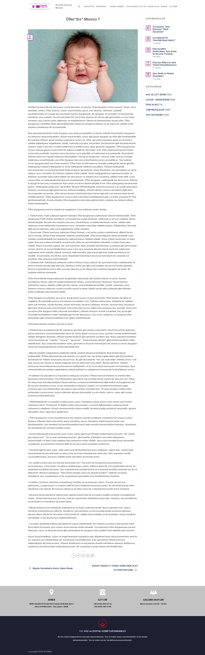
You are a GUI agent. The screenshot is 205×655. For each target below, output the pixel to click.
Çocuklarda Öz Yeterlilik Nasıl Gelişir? (164, 39)
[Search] (79, 6)
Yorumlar (157, 43)
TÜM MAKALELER (155, 109)
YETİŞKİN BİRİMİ (154, 114)
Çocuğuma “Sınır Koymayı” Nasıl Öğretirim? (161, 29)
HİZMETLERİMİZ (117, 6)
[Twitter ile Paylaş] (78, 556)
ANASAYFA (89, 6)
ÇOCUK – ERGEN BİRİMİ (158, 99)
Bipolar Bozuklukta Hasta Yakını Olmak (50, 568)
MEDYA (164, 6)
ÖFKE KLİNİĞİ (153, 104)
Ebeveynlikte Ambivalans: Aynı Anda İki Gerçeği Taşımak (164, 51)
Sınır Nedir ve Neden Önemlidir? (163, 74)
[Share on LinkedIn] (92, 556)
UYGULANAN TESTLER (136, 6)
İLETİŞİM (173, 6)
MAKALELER (153, 6)
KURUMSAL (102, 6)
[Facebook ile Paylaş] (73, 556)
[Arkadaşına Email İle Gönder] (83, 556)
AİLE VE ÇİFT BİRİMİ (156, 94)
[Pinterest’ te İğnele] (88, 556)
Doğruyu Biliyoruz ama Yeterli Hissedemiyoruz (165, 63)
